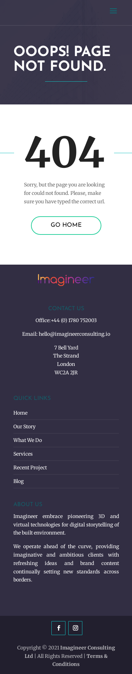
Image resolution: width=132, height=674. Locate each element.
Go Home (66, 225)
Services (23, 454)
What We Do (27, 440)
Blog (18, 481)
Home (20, 413)
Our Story (24, 426)
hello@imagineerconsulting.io (74, 334)
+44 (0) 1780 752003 (74, 320)
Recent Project (30, 467)
